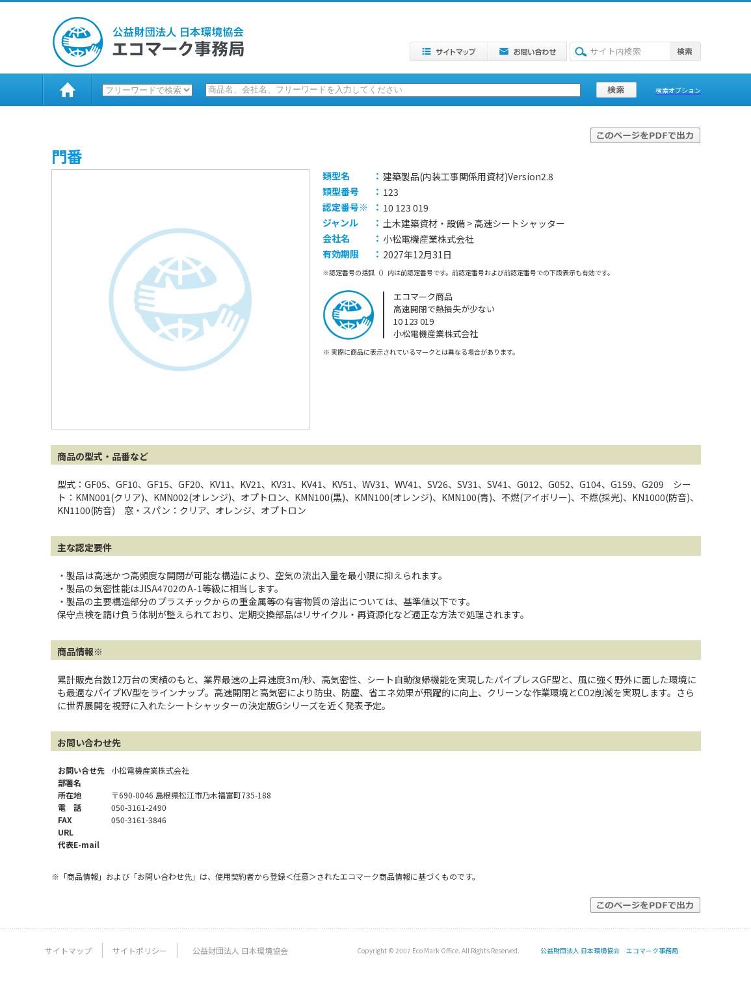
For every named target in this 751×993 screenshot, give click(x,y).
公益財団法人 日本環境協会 (240, 950)
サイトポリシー (139, 950)
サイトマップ (68, 950)
